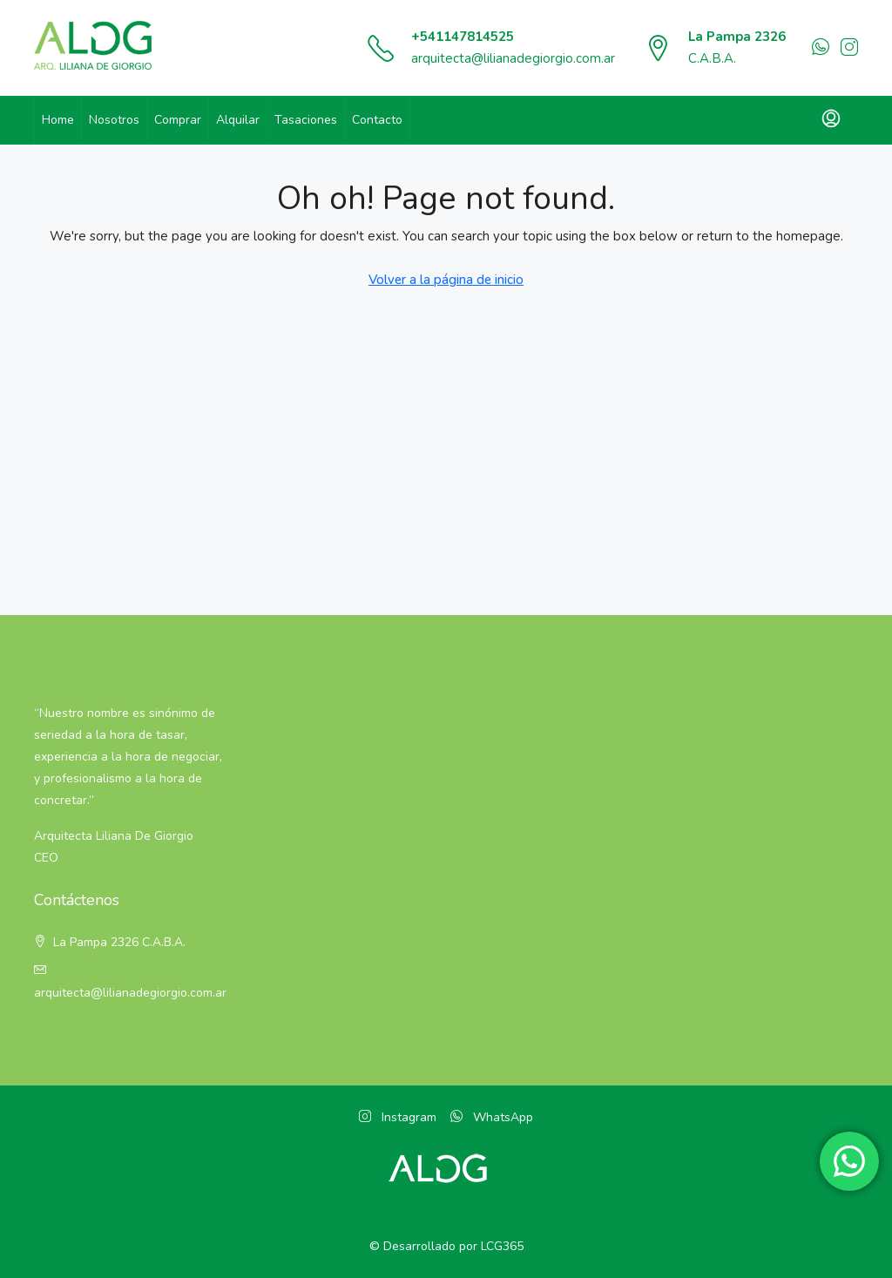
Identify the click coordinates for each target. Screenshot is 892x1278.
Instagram (397, 1117)
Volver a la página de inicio (446, 279)
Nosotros (114, 120)
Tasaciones (305, 120)
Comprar (177, 120)
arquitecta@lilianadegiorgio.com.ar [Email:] (130, 992)
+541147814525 (462, 36)
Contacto (377, 120)
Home (58, 120)
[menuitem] (831, 120)
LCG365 (502, 1246)
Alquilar (238, 120)
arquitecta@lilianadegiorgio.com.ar (513, 58)
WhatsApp (491, 1117)
